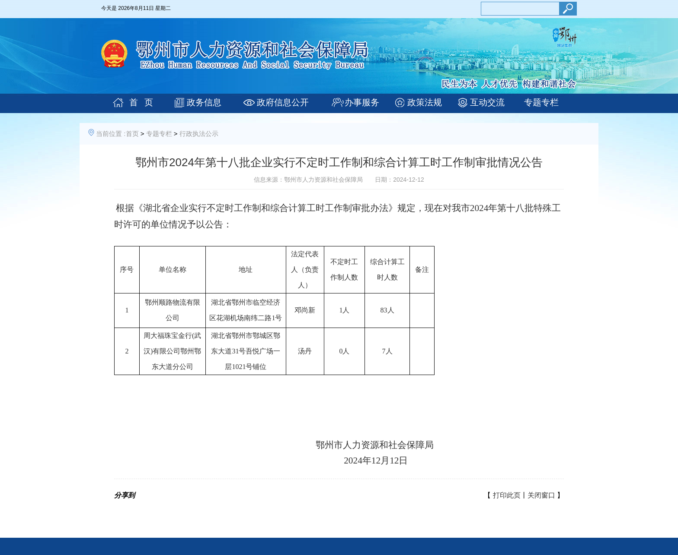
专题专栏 (541, 102)
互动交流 (487, 102)
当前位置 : (110, 133)
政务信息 (204, 102)
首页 (132, 133)
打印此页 (507, 495)
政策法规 (424, 102)
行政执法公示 (198, 133)
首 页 (141, 102)
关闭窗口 (541, 495)
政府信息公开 (283, 102)
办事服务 (362, 102)
